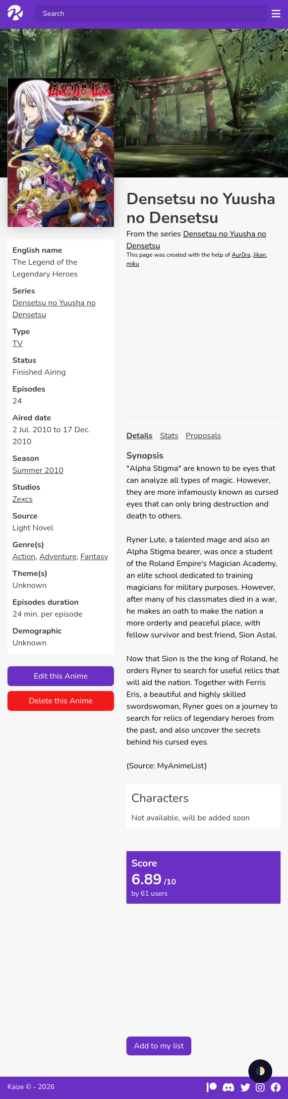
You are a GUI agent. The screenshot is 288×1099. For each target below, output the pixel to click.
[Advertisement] (203, 343)
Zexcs (22, 499)
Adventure (57, 556)
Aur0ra (240, 255)
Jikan (259, 255)
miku (132, 264)
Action (23, 556)
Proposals (203, 435)
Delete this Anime (61, 700)
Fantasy (94, 556)
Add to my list (159, 1046)
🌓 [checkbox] (260, 1071)
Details (139, 435)
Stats (169, 435)
